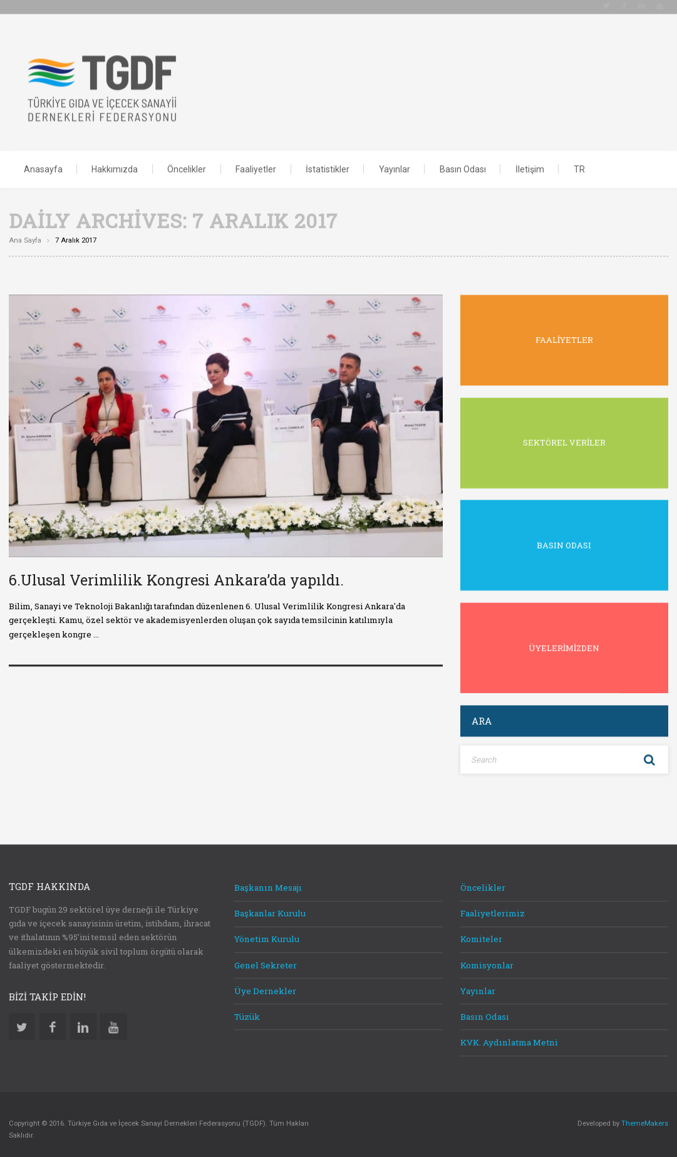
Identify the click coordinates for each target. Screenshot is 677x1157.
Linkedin (83, 1018)
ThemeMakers (644, 1116)
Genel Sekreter (265, 957)
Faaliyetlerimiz (492, 905)
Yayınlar (394, 161)
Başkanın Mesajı (268, 880)
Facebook (52, 1018)
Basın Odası (463, 161)
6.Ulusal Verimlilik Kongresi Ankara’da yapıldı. (176, 572)
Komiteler (481, 931)
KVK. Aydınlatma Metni (509, 1034)
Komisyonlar (487, 957)
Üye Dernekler (265, 983)
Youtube (113, 1018)
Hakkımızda (114, 161)
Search (649, 752)
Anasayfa (43, 161)
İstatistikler (327, 161)
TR (579, 161)
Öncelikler (186, 161)
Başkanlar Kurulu (270, 905)
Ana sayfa (25, 233)
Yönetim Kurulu (266, 931)
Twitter (22, 1018)
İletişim (529, 161)
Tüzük (247, 1009)
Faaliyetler (255, 161)
